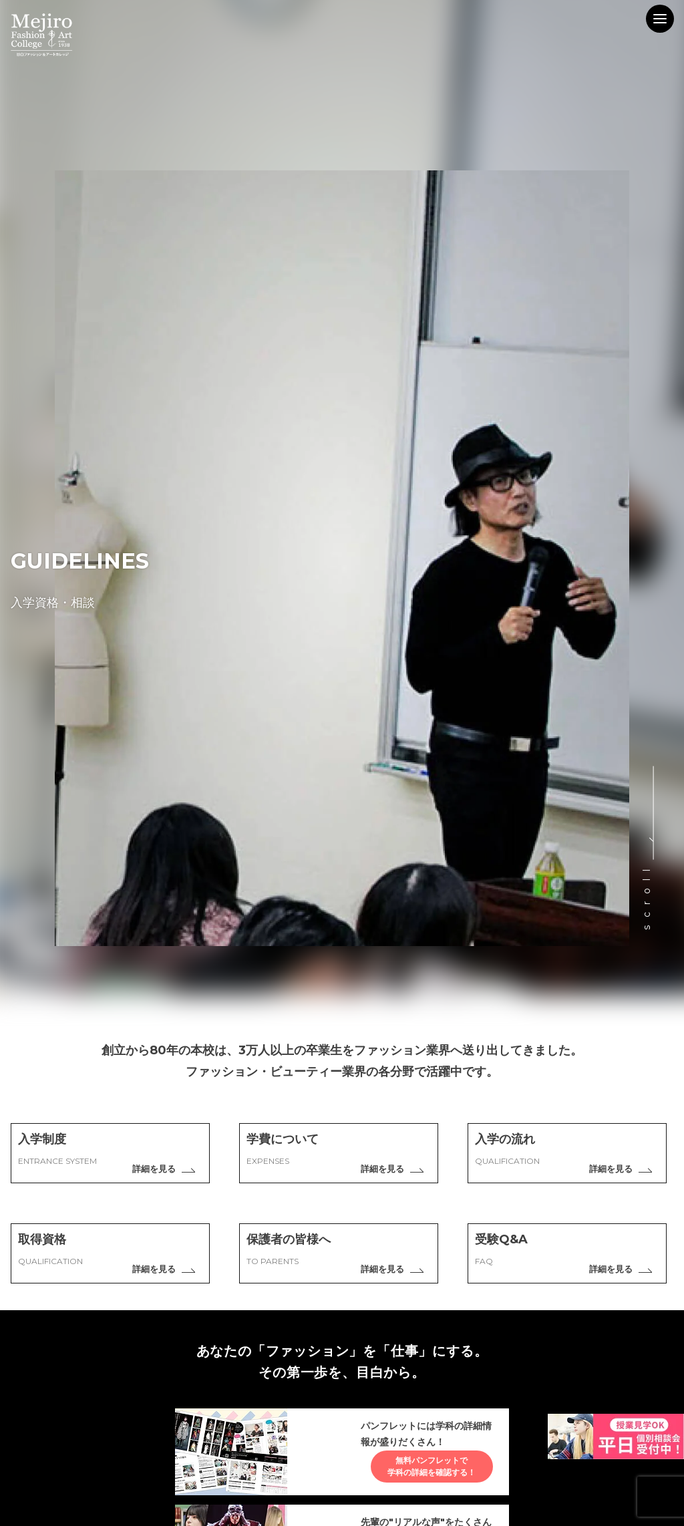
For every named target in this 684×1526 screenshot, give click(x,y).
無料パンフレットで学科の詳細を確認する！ (421, 1475)
